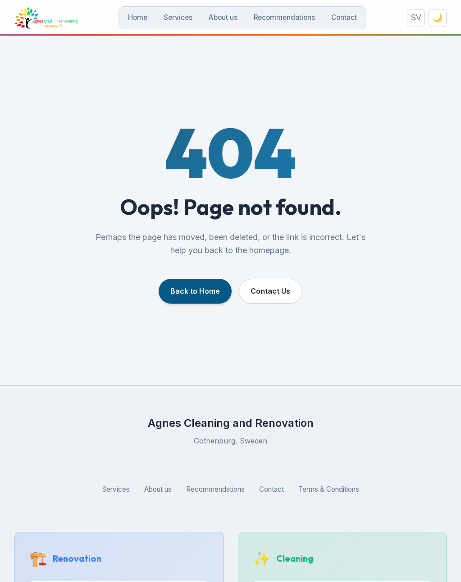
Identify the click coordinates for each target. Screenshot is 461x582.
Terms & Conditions (328, 491)
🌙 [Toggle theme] (438, 18)
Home (145, 18)
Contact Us (272, 293)
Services (185, 18)
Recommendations (292, 18)
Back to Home (194, 293)
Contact (352, 18)
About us (230, 18)
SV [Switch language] (416, 18)
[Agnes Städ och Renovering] (53, 18)
